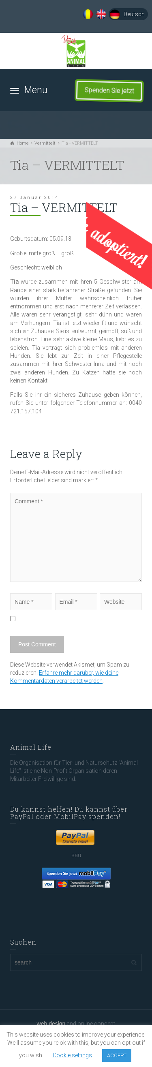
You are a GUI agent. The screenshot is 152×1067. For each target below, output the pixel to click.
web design (51, 1023)
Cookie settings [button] (72, 1055)
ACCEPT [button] (116, 1055)
